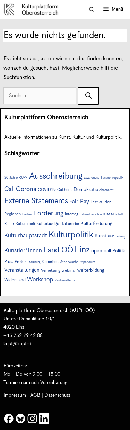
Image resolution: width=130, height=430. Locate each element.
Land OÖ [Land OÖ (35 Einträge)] (58, 250)
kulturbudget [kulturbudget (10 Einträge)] (49, 223)
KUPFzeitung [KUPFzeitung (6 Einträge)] (116, 237)
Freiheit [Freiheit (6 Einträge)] (27, 214)
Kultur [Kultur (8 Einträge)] (9, 224)
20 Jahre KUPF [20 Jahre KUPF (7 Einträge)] (16, 178)
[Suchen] (88, 96)
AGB (35, 395)
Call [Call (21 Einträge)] (9, 189)
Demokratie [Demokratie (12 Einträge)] (85, 190)
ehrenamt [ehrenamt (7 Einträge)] (106, 190)
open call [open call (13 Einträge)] (101, 251)
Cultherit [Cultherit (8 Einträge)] (64, 190)
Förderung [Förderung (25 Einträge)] (48, 213)
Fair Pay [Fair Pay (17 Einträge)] (79, 201)
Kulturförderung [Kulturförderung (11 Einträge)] (96, 223)
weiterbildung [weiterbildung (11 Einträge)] (90, 270)
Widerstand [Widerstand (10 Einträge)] (15, 280)
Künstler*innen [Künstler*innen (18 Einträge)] (23, 250)
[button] (92, 10)
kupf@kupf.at (17, 344)
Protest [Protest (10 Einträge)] (21, 261)
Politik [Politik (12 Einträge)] (118, 251)
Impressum (14, 395)
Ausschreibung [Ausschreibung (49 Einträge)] (56, 176)
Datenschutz (57, 395)
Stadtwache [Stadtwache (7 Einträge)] (69, 262)
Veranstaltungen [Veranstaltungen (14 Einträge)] (22, 270)
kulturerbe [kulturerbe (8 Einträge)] (70, 224)
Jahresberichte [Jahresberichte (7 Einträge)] (91, 214)
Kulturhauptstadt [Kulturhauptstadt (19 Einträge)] (25, 235)
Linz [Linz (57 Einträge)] (82, 250)
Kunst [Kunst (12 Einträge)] (100, 236)
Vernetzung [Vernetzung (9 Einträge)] (50, 270)
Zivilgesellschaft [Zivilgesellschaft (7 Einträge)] (66, 280)
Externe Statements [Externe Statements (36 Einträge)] (36, 201)
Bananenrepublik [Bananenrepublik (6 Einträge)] (112, 178)
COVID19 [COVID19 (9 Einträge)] (47, 190)
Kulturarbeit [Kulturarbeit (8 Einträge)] (25, 224)
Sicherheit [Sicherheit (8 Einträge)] (50, 262)
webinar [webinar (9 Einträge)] (69, 270)
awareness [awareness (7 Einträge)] (91, 178)
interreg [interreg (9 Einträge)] (71, 214)
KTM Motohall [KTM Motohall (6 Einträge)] (113, 214)
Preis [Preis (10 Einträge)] (8, 261)
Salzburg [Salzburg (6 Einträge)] (34, 262)
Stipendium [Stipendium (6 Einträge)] (87, 262)
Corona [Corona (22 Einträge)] (26, 189)
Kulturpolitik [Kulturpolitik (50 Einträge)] (71, 235)
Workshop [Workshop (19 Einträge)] (40, 279)
